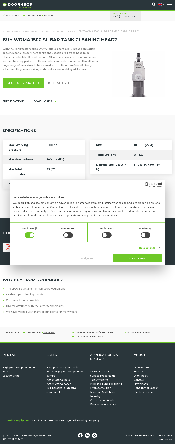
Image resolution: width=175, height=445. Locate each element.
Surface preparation (102, 376)
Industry (95, 396)
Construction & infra (102, 400)
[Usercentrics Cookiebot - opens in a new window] (147, 184)
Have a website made (134, 436)
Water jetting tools (58, 380)
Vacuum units (11, 376)
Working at (141, 376)
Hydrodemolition (100, 388)
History (138, 372)
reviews (49, 15)
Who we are (141, 368)
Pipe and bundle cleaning (106, 384)
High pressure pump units (19, 368)
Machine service (144, 392)
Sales (18, 31)
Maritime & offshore (102, 392)
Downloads (141, 384)
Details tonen (147, 247)
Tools (71, 31)
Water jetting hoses (58, 384)
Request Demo (61, 83)
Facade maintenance (103, 404)
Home (6, 31)
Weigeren (87, 258)
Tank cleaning (99, 380)
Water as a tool (99, 372)
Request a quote (24, 83)
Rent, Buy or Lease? (146, 388)
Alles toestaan (137, 258)
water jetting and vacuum (44, 31)
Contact (139, 380)
